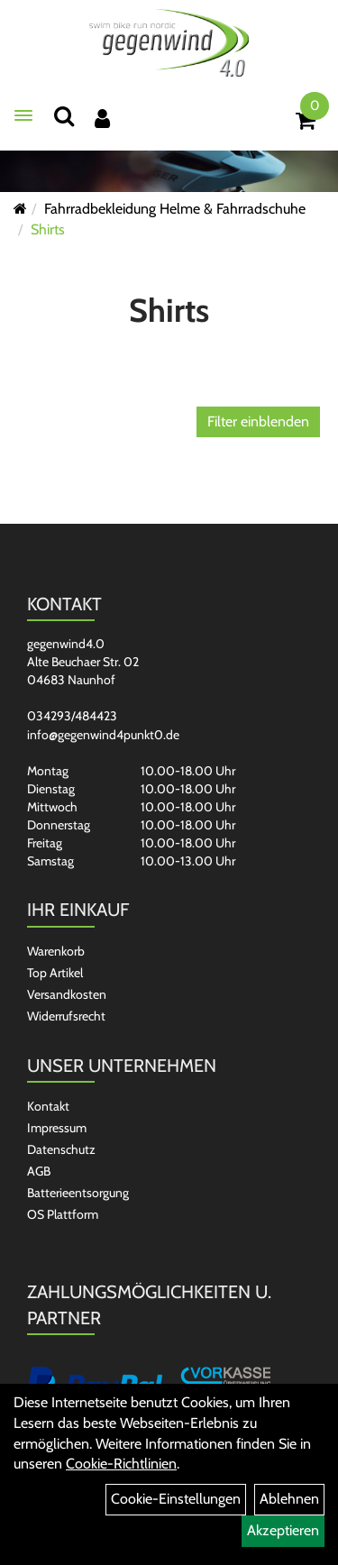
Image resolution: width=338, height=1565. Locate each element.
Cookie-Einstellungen (176, 1498)
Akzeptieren (283, 1530)
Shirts (48, 229)
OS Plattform (62, 1214)
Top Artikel (55, 973)
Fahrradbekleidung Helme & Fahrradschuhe (175, 208)
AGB (38, 1171)
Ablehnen (289, 1498)
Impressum (57, 1128)
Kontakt (48, 1106)
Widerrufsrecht (66, 1016)
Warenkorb (56, 951)
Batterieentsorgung (78, 1193)
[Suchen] (64, 115)
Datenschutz (61, 1149)
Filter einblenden (258, 421)
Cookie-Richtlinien (121, 1463)
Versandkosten (66, 994)
